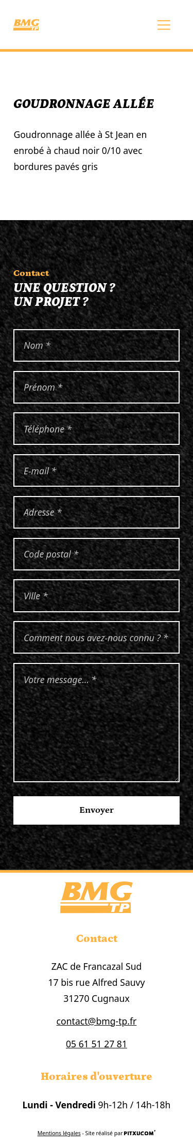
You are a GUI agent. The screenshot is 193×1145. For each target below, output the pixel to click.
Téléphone (13, 412)
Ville (13, 579)
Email (13, 454)
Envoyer (96, 810)
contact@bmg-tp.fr (97, 1021)
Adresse (13, 496)
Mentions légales (59, 1133)
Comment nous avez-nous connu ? (13, 621)
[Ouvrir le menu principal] (164, 24)
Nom (13, 329)
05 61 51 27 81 (96, 1044)
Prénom (13, 371)
